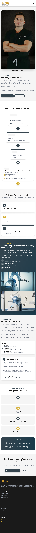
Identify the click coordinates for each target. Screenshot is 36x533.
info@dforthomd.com (7, 523)
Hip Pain (2, 510)
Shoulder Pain (4, 508)
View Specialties (19, 95)
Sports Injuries (4, 512)
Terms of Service (18, 530)
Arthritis (2, 513)
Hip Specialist (3, 499)
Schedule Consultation (7, 95)
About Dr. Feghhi (4, 493)
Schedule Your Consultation (12, 470)
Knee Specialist (4, 495)
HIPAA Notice (24, 530)
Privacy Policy (11, 530)
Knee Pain (3, 506)
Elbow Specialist (4, 500)
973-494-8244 (6, 519)
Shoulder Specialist (5, 497)
